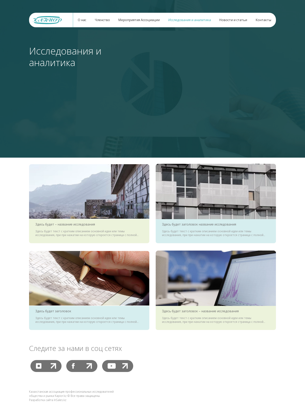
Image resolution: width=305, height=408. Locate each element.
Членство (102, 20)
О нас (82, 20)
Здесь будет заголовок (53, 311)
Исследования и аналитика (189, 20)
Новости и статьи (233, 20)
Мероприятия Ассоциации (139, 20)
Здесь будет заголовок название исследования (199, 224)
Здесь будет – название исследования (65, 224)
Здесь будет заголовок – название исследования (200, 311)
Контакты (263, 20)
